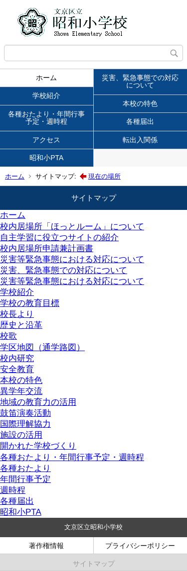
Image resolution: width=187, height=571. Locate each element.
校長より (17, 314)
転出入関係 (140, 140)
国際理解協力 (25, 424)
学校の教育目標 (29, 303)
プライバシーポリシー (140, 546)
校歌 (8, 336)
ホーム (46, 78)
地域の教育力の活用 (38, 402)
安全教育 (17, 369)
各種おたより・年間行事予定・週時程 (46, 117)
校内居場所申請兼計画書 (46, 248)
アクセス (46, 140)
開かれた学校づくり (38, 446)
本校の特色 (140, 103)
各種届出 (140, 121)
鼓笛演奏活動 (25, 413)
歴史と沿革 (21, 325)
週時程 (12, 490)
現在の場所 (104, 176)
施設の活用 (21, 435)
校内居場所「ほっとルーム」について (72, 226)
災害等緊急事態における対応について (72, 259)
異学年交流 (21, 391)
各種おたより (25, 468)
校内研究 (17, 358)
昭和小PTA (46, 158)
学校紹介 (46, 95)
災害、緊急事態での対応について (140, 81)
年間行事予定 (25, 479)
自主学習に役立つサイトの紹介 (59, 237)
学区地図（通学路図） (42, 347)
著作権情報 (46, 546)
